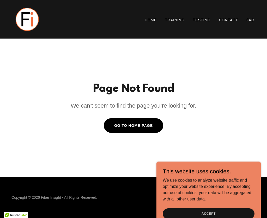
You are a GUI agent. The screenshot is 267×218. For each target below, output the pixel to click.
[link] (27, 19)
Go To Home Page (133, 125)
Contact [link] (228, 20)
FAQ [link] (250, 20)
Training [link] (175, 20)
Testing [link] (202, 20)
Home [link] (151, 20)
